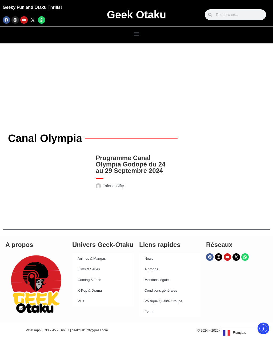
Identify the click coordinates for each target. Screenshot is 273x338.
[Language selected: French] (241, 333)
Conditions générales (160, 290)
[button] (136, 33)
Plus (81, 301)
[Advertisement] (136, 83)
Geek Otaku (136, 15)
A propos (151, 269)
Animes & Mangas (92, 258)
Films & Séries (89, 269)
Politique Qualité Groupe (163, 301)
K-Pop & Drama (90, 290)
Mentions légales (157, 280)
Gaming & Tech (89, 280)
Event (148, 312)
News (148, 258)
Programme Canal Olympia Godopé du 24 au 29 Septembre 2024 (130, 164)
